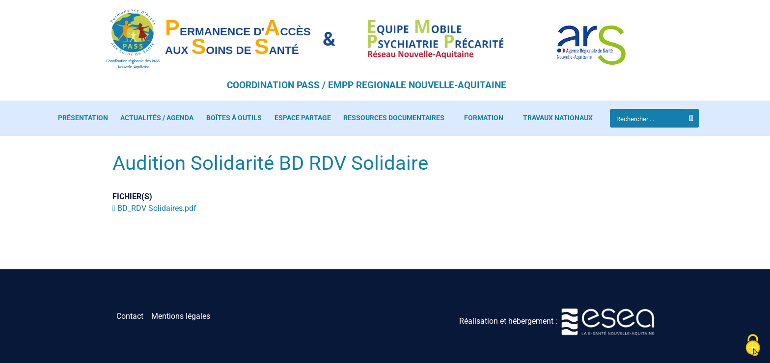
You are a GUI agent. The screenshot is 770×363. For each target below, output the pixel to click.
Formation (483, 118)
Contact (129, 316)
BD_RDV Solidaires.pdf (156, 208)
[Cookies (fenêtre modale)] (753, 346)
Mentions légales (180, 316)
